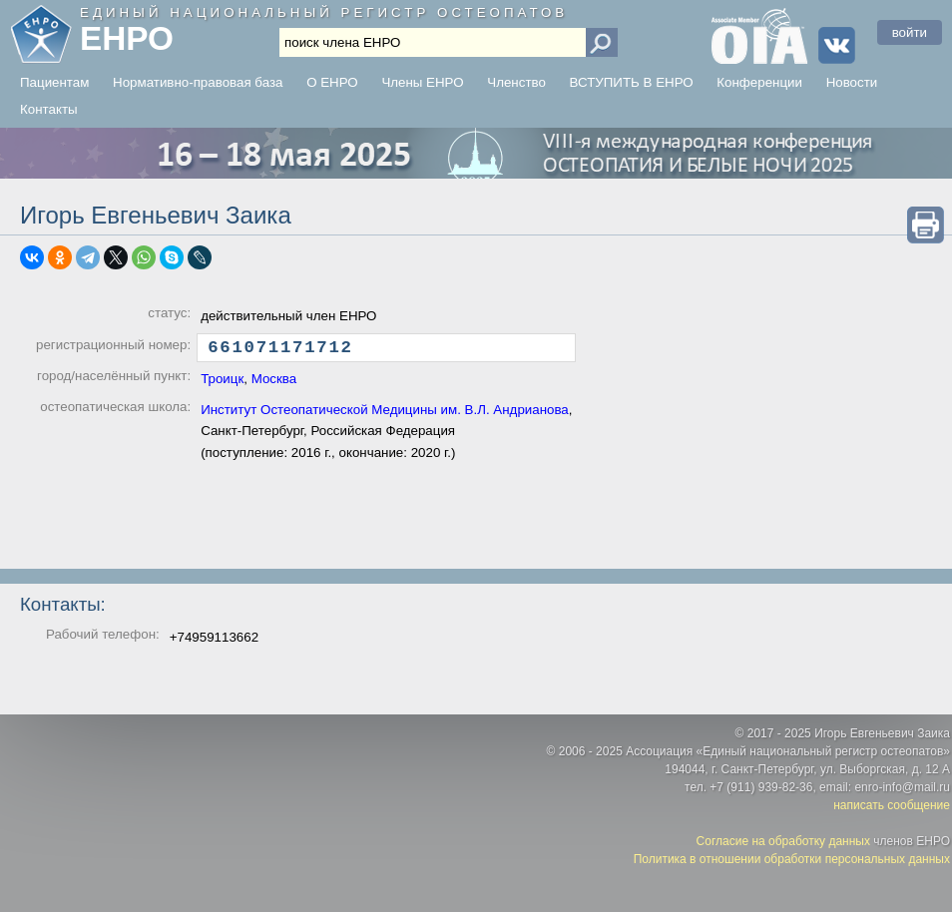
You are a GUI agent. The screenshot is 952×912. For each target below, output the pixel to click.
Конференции (759, 82)
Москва (274, 383)
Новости (852, 82)
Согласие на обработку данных (783, 841)
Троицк (222, 383)
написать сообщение (891, 805)
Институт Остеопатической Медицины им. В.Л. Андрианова (385, 414)
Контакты (49, 109)
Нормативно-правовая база (197, 82)
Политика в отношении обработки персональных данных (792, 859)
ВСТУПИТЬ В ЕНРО (632, 82)
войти (909, 32)
